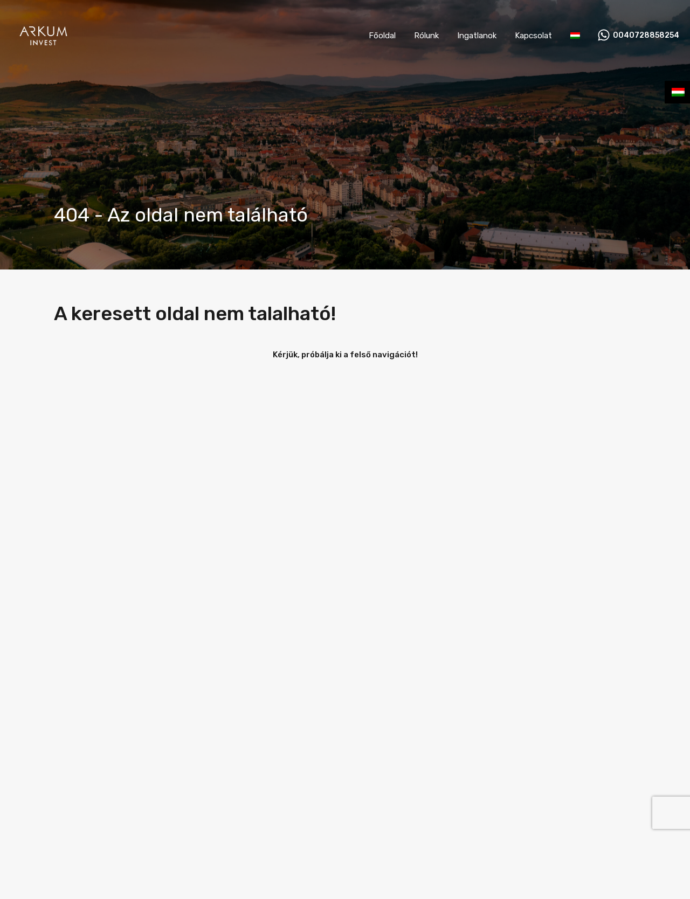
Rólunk (426, 35)
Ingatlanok (476, 35)
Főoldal (382, 35)
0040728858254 (646, 35)
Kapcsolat (533, 35)
